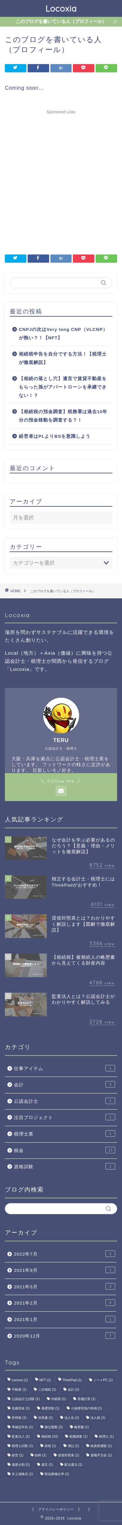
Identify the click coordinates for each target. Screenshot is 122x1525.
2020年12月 (64, 1335)
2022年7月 (64, 1253)
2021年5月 (64, 1286)
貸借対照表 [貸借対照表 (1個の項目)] (68, 1455)
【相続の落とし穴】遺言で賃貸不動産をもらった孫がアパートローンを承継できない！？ (63, 387)
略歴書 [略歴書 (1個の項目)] (81, 1427)
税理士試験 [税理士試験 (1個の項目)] (22, 1446)
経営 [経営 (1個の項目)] (17, 1455)
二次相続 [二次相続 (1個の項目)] (47, 1389)
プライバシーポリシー (56, 1509)
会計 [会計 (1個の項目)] (73, 1389)
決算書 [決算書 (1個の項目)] (45, 1417)
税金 (64, 1150)
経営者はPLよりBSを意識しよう (54, 436)
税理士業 (64, 1133)
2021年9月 (64, 1270)
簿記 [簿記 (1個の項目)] (73, 1446)
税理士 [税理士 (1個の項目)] (106, 1436)
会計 (64, 1084)
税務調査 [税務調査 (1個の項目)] (78, 1436)
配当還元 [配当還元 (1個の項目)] (73, 1464)
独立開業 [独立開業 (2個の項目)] (54, 1427)
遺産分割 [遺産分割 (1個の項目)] (21, 1464)
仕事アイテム (64, 1068)
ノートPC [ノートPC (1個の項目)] (103, 1380)
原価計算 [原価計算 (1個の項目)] (86, 1399)
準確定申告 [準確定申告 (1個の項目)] (22, 1427)
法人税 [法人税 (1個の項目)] (97, 1417)
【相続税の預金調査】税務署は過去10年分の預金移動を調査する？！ (63, 416)
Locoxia (61, 8)
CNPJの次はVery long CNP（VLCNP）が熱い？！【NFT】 (63, 333)
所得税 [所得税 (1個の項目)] (19, 1417)
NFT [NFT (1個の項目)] (45, 1380)
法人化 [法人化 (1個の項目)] (71, 1417)
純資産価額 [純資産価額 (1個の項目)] (101, 1446)
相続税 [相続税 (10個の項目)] (49, 1436)
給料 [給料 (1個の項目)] (41, 1455)
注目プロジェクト (64, 1117)
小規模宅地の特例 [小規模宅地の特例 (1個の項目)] (86, 1408)
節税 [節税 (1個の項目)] (50, 1446)
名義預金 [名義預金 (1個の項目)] (21, 1408)
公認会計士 (64, 1101)
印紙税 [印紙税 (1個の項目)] (58, 1399)
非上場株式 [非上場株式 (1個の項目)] (22, 1474)
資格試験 (64, 1166)
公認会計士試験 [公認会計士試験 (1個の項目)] (26, 1399)
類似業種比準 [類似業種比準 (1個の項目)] (57, 1474)
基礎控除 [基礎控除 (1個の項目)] (50, 1408)
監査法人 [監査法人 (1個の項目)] (21, 1436)
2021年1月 (64, 1319)
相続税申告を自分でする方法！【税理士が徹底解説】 (63, 358)
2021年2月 (64, 1302)
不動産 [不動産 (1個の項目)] (19, 1389)
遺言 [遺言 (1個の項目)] (47, 1464)
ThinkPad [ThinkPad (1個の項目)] (72, 1380)
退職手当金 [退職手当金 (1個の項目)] (101, 1455)
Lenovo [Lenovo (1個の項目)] (20, 1380)
